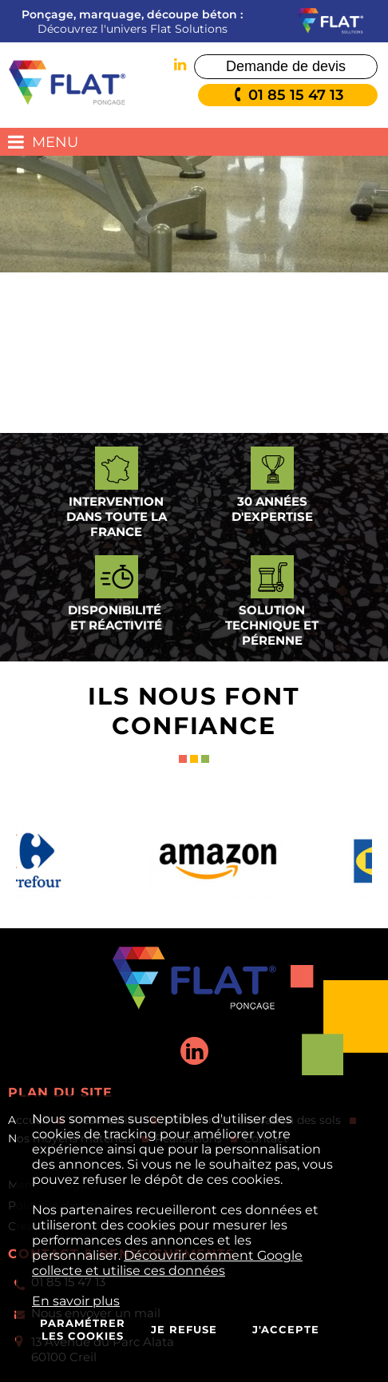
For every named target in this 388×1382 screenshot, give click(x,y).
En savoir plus (76, 1301)
